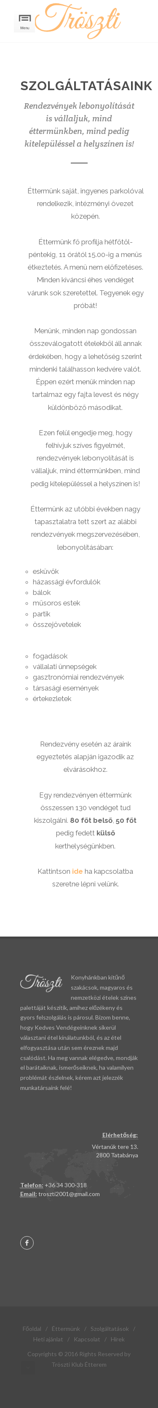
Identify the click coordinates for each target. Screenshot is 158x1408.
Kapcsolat (87, 1339)
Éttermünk (66, 1328)
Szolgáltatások (110, 1328)
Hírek (118, 1339)
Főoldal (32, 1328)
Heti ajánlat (48, 1339)
